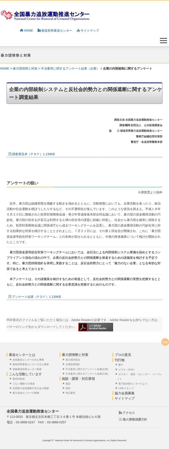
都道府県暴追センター (55, 30)
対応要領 (69, 392)
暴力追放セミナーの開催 (25, 392)
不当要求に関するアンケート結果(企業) (86, 369)
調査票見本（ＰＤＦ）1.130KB (31, 154)
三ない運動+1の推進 (23, 383)
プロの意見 (123, 355)
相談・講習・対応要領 (78, 379)
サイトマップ (88, 30)
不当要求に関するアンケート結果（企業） (70, 68)
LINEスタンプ (125, 388)
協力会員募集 (124, 393)
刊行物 (120, 360)
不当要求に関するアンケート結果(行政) (86, 373)
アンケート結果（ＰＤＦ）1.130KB (34, 296)
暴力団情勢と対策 (25, 68)
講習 (67, 388)
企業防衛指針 (72, 364)
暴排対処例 (18, 378)
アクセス (127, 413)
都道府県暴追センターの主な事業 (30, 364)
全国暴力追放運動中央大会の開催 (30, 388)
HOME (26, 30)
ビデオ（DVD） (126, 369)
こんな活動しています (25, 374)
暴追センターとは (22, 355)
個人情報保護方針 (133, 419)
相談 (67, 383)
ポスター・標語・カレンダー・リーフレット (139, 376)
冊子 (120, 364)
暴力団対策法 (72, 359)
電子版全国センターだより (132, 383)
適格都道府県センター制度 (26, 369)
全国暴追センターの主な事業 (27, 359)
